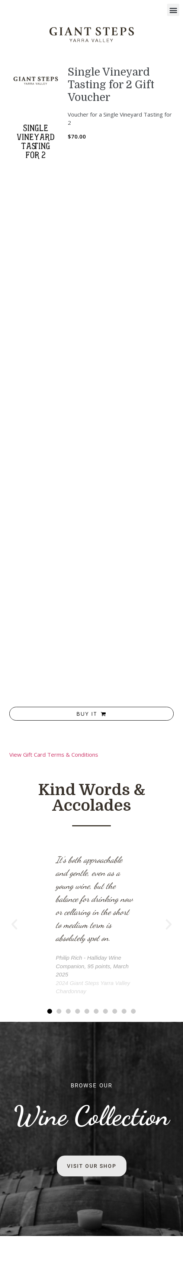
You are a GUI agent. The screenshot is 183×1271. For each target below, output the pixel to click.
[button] (173, 10)
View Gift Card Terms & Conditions (53, 754)
